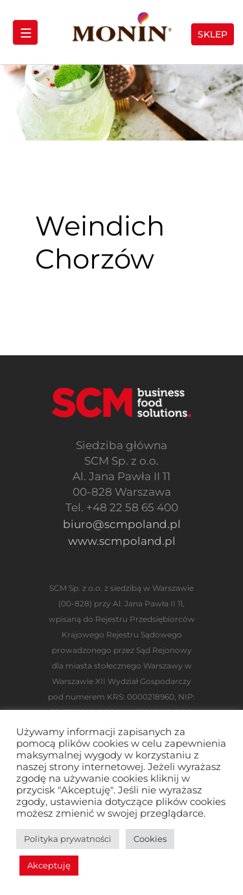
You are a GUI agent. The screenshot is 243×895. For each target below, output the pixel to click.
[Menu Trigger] (25, 32)
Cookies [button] (150, 839)
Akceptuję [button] (49, 865)
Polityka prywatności (67, 839)
